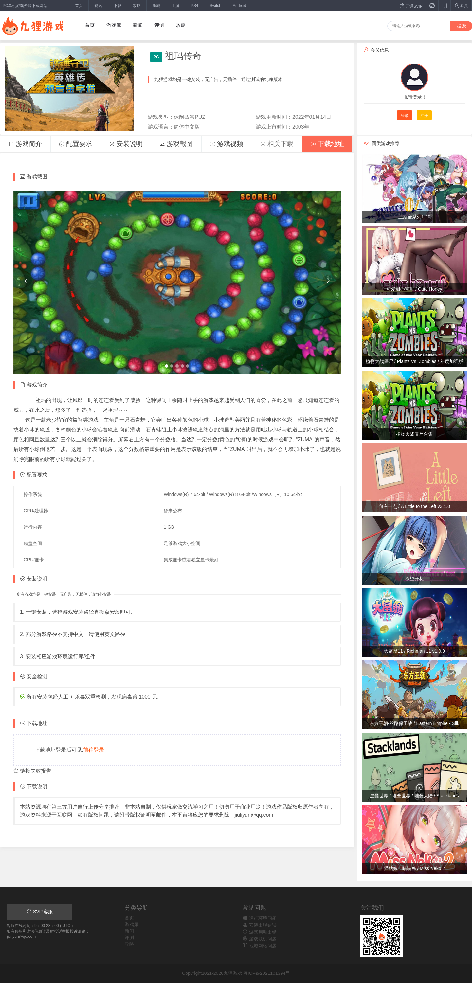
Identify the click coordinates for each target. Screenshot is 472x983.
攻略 (137, 5)
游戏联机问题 (260, 938)
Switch (215, 5)
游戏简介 (25, 143)
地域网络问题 (260, 945)
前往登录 (93, 750)
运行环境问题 (260, 918)
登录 (461, 6)
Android (239, 5)
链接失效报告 (32, 771)
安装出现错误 (260, 925)
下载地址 (327, 143)
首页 (79, 5)
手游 (175, 5)
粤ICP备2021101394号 (266, 973)
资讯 (98, 5)
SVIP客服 (40, 911)
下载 (117, 5)
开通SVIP (411, 6)
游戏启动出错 (260, 932)
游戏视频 (227, 143)
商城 (156, 5)
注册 (424, 115)
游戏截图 (176, 143)
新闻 (138, 25)
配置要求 (75, 143)
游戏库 (113, 25)
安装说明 (126, 143)
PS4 (194, 5)
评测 (159, 25)
